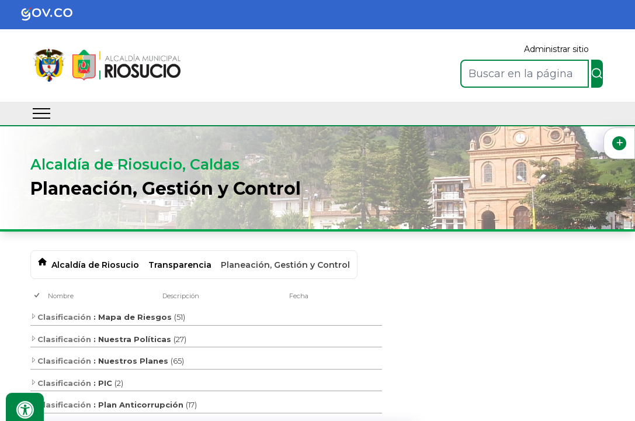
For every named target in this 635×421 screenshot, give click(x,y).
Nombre (61, 296)
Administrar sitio (556, 49)
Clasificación (60, 317)
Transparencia (179, 265)
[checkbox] (37, 296)
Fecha (298, 296)
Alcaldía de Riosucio (95, 265)
